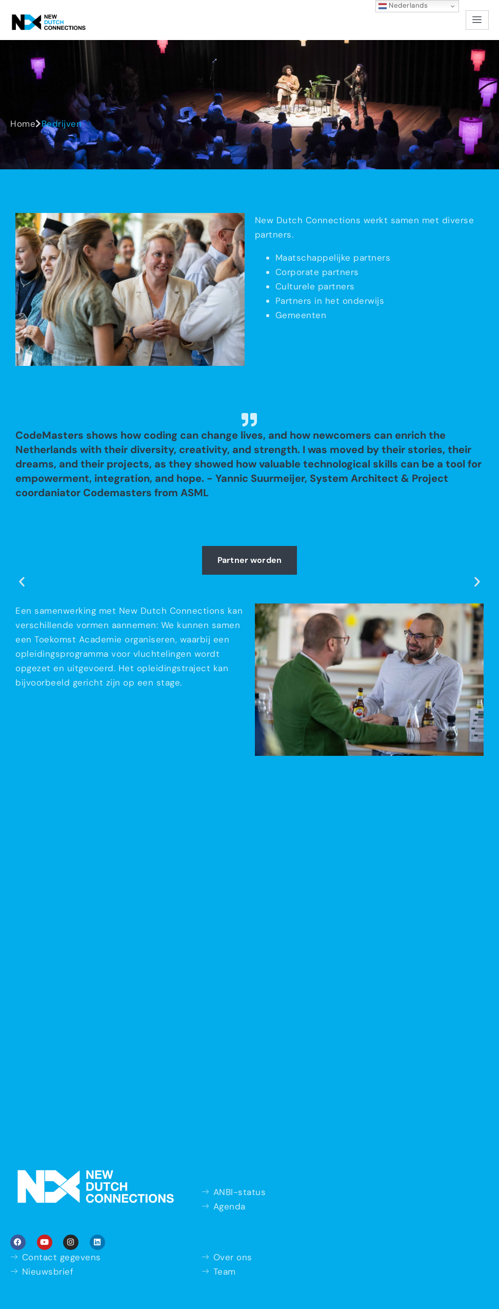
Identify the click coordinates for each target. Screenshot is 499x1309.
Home (22, 123)
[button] (22, 581)
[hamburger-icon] (477, 20)
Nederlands (403, 5)
